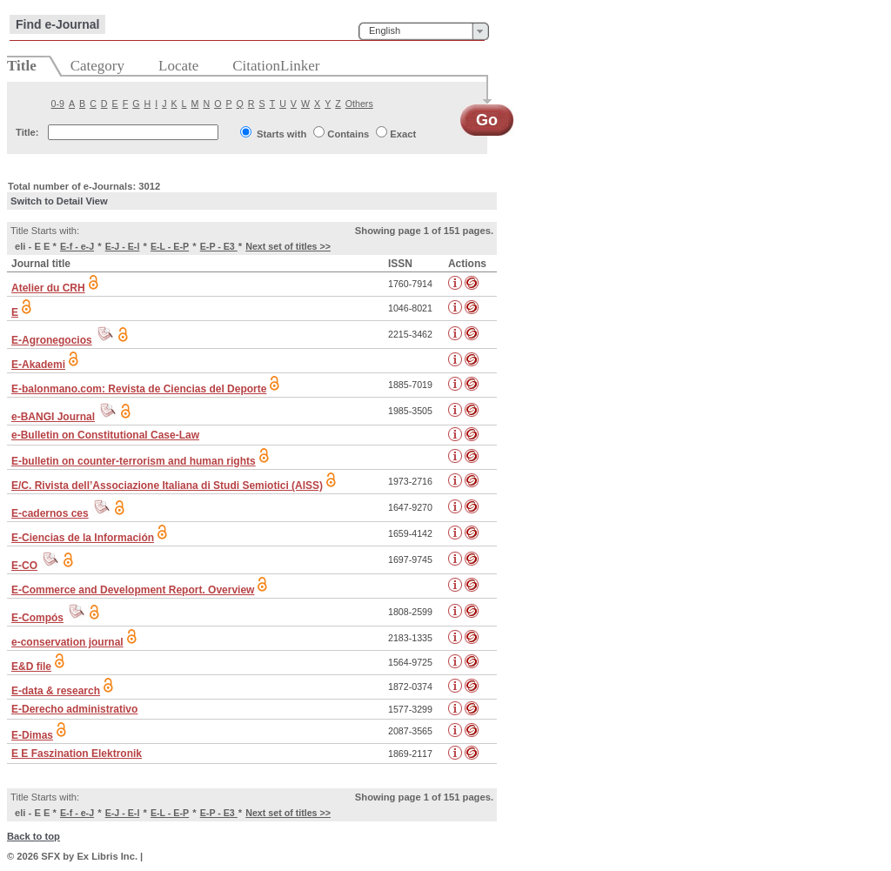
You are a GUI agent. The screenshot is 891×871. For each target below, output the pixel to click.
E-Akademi (38, 364)
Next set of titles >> (288, 246)
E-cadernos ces (50, 513)
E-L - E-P (170, 246)
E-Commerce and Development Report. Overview (132, 590)
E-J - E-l (122, 246)
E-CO (24, 565)
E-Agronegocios (51, 340)
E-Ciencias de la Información (82, 538)
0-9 (57, 103)
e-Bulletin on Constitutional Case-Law (105, 435)
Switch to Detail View (59, 201)
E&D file (31, 666)
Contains (348, 134)
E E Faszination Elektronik (76, 753)
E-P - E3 (219, 246)
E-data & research (55, 691)
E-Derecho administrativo (74, 709)
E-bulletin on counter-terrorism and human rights (133, 461)
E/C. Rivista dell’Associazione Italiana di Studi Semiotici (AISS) (167, 485)
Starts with (281, 134)
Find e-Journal (57, 24)
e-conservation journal (67, 642)
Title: (27, 132)
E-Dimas (32, 735)
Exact (403, 134)
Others (359, 103)
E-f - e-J (77, 246)
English (384, 30)
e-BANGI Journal (53, 417)
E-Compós (37, 618)
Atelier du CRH (48, 288)
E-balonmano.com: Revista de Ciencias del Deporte (138, 389)
